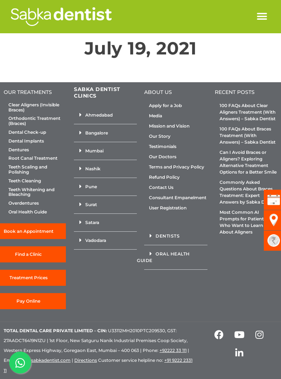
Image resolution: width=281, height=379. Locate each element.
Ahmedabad (99, 115)
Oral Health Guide (27, 212)
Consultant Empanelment (177, 197)
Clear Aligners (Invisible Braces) (33, 107)
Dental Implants (26, 141)
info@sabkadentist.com (44, 360)
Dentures (18, 149)
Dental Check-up (27, 132)
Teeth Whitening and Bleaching (31, 192)
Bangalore (96, 133)
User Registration (168, 208)
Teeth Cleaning (24, 180)
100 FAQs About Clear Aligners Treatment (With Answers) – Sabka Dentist (248, 112)
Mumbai (94, 151)
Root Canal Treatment (32, 158)
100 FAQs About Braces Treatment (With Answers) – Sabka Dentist (248, 135)
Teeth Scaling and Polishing (27, 169)
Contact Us (161, 187)
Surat (91, 204)
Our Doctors (162, 156)
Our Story (160, 136)
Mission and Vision (169, 126)
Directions (85, 360)
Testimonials (162, 146)
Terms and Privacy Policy (176, 167)
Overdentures (23, 203)
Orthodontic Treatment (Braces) (34, 121)
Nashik (93, 168)
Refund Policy (164, 177)
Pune (91, 186)
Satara (92, 222)
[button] (262, 16)
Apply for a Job (165, 105)
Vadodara (95, 240)
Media (155, 115)
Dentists (168, 236)
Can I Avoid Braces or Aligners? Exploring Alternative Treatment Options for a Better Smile (248, 162)
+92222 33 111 (173, 350)
